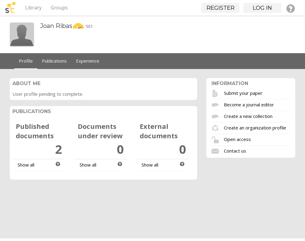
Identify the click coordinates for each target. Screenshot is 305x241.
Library (33, 7)
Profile (26, 61)
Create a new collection (248, 116)
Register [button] (221, 8)
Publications (54, 61)
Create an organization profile (255, 127)
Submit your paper (243, 93)
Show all (26, 165)
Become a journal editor (249, 104)
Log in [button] (262, 8)
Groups (59, 7)
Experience (87, 61)
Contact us (235, 150)
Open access (237, 139)
